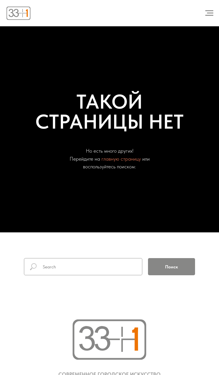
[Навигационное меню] (209, 13)
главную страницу (121, 159)
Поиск (171, 267)
